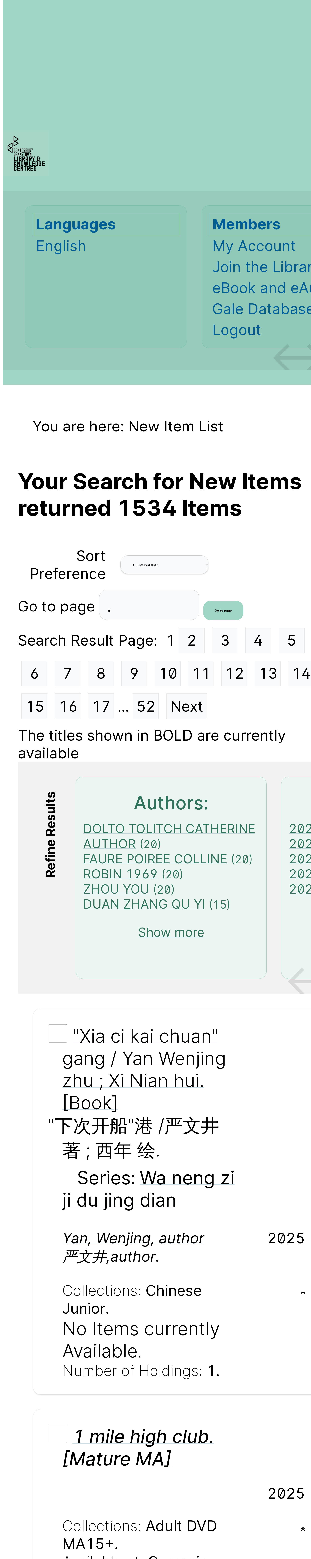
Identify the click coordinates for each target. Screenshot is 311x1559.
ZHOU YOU (116, 888)
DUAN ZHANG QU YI (144, 904)
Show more (171, 932)
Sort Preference (68, 565)
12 (234, 673)
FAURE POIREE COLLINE (155, 858)
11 (201, 673)
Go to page (58, 606)
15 (34, 706)
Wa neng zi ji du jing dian (148, 1188)
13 (267, 673)
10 (167, 673)
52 (146, 706)
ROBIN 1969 (120, 873)
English (61, 246)
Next (186, 706)
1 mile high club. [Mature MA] (138, 1447)
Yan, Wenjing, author (133, 1238)
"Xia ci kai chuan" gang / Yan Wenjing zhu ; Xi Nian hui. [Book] (144, 1069)
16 (68, 706)
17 (101, 706)
